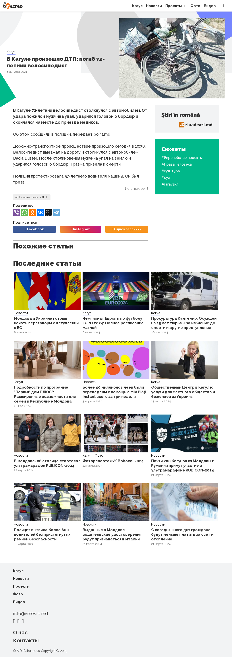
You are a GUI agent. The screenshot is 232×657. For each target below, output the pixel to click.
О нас (20, 632)
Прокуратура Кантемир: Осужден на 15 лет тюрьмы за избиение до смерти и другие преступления (184, 323)
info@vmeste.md (30, 613)
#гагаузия (169, 184)
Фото (195, 6)
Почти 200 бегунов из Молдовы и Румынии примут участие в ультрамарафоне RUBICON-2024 (182, 465)
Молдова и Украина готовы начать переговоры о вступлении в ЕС (46, 323)
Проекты (176, 6)
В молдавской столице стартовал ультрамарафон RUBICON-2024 (47, 463)
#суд (165, 178)
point (144, 188)
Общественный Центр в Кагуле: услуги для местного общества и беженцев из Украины (183, 392)
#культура (170, 171)
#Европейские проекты (182, 158)
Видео (210, 6)
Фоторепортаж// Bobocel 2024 (113, 461)
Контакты (26, 640)
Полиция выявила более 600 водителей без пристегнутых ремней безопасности (42, 534)
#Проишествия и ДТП (31, 197)
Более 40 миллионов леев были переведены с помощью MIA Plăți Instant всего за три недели (114, 392)
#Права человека (176, 164)
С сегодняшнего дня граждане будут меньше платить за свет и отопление (182, 534)
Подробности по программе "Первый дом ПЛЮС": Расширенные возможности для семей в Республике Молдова (45, 394)
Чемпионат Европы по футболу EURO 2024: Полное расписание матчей (113, 323)
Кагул (137, 6)
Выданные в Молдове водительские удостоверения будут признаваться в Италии (112, 534)
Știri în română (180, 115)
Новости (154, 6)
